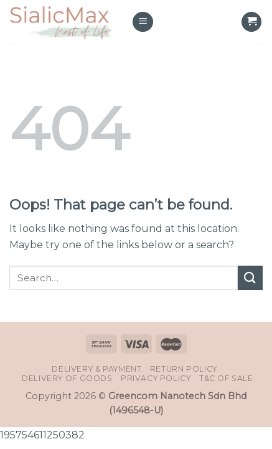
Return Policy (183, 369)
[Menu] (143, 22)
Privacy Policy (156, 378)
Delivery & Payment (96, 369)
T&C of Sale (226, 378)
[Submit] (250, 278)
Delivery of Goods (67, 378)
